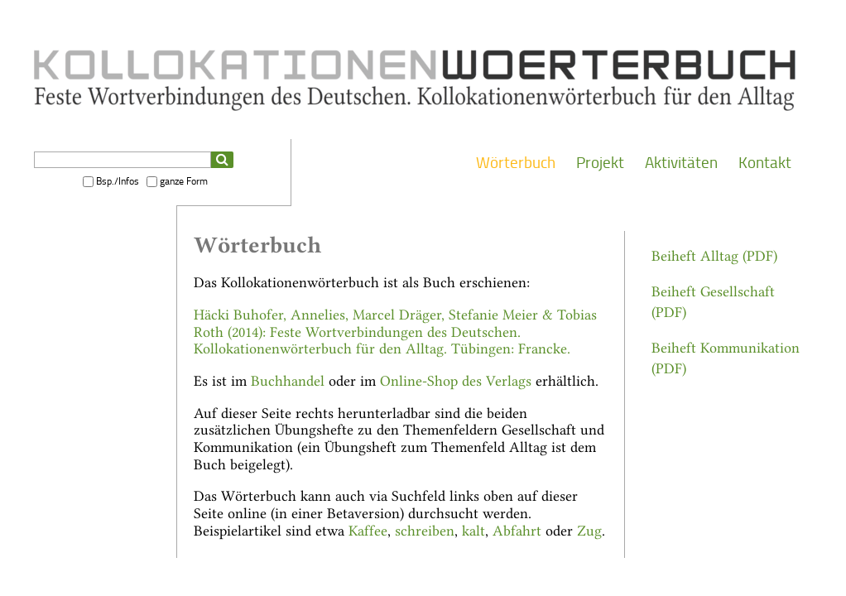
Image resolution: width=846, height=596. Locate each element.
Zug (589, 529)
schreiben (424, 529)
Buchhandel (287, 379)
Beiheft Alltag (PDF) (714, 254)
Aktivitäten (681, 162)
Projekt (600, 162)
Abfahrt (517, 529)
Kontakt (764, 162)
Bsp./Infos (117, 181)
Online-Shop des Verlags (455, 379)
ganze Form (184, 181)
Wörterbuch (515, 162)
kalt (473, 529)
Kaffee (367, 529)
